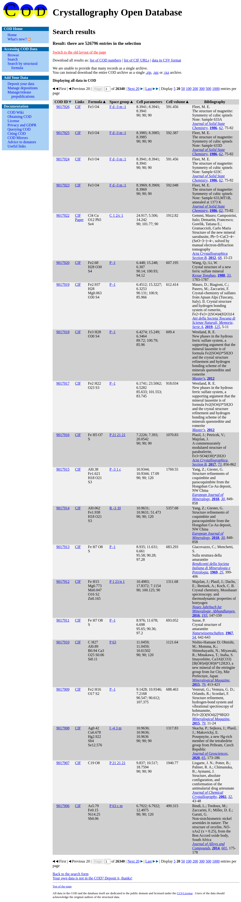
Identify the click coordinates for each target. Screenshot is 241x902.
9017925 (63, 133)
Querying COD (19, 129)
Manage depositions (23, 88)
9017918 (63, 332)
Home (12, 35)
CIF (78, 107)
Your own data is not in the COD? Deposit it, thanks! (92, 878)
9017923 (63, 185)
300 (202, 89)
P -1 (112, 263)
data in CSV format (166, 60)
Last (148, 89)
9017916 (63, 435)
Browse (13, 55)
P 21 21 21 (117, 435)
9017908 (63, 728)
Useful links (17, 146)
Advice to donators (22, 142)
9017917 (63, 383)
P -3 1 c (115, 469)
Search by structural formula (23, 66)
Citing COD (17, 133)
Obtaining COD (19, 117)
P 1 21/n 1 (117, 582)
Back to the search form (71, 874)
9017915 (63, 469)
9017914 (63, 508)
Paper (79, 220)
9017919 (63, 284)
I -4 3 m (115, 728)
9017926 (63, 107)
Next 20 (133, 89)
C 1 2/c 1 (116, 215)
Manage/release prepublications (21, 94)
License (13, 121)
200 (195, 89)
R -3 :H (115, 508)
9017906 (63, 806)
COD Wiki (16, 112)
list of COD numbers (105, 60)
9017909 (63, 689)
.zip (148, 72)
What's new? (17, 39)
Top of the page (62, 886)
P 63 (112, 642)
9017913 (63, 547)
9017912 (63, 582)
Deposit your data (21, 84)
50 (183, 89)
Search (13, 59)
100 (188, 89)
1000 (216, 89)
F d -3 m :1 (117, 107)
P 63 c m (116, 806)
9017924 (63, 159)
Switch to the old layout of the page (79, 52)
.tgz (156, 72)
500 (208, 89)
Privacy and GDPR (22, 125)
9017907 (63, 763)
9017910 (63, 642)
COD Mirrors (18, 138)
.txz (166, 72)
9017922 (63, 215)
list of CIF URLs (136, 60)
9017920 (63, 263)
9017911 (62, 620)
